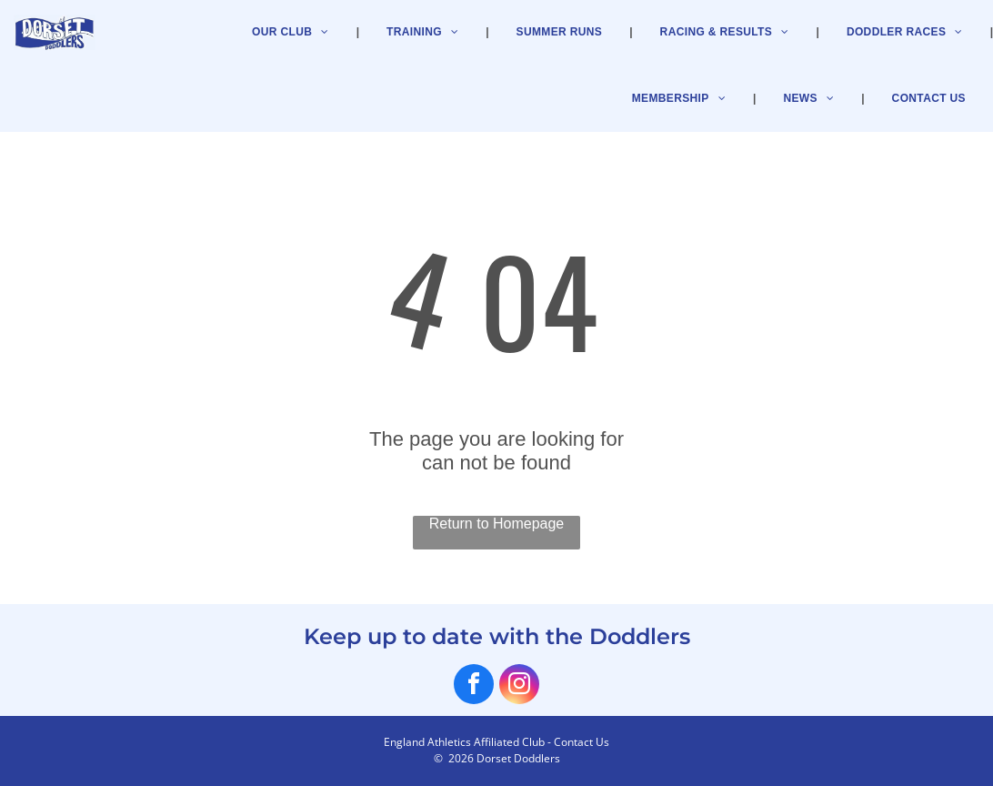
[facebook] (474, 686)
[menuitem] (681, 99)
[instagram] (519, 686)
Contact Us (581, 742)
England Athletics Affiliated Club (464, 742)
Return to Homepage (497, 523)
